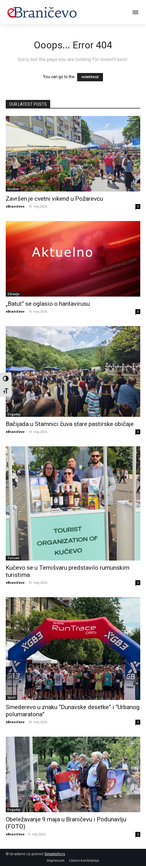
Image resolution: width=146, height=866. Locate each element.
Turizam (13, 558)
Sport (11, 697)
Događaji (14, 414)
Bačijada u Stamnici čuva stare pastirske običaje (70, 424)
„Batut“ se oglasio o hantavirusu (48, 303)
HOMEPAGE (90, 77)
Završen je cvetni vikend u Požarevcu (54, 198)
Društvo (13, 189)
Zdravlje (13, 294)
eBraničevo (15, 206)
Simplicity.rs (54, 854)
